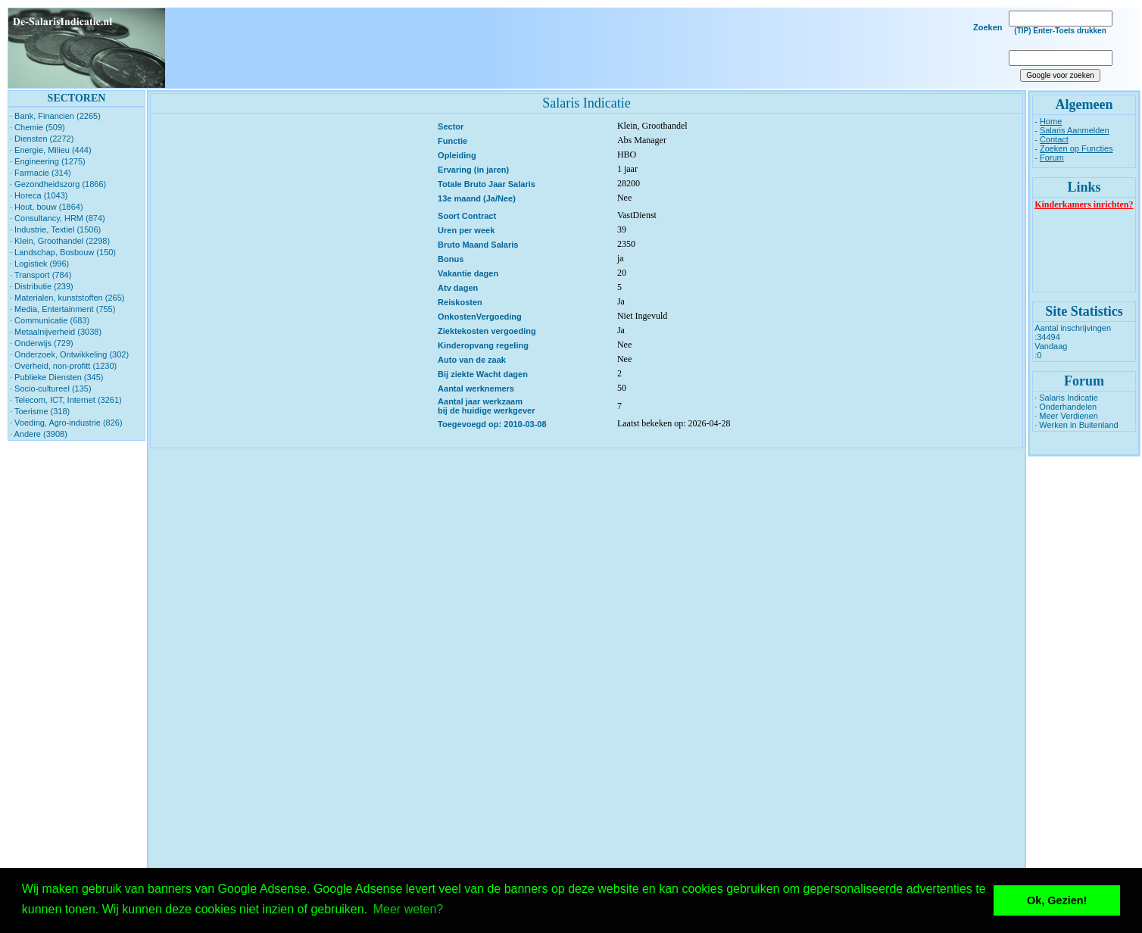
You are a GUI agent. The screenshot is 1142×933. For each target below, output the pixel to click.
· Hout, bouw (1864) (46, 206)
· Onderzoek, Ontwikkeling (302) (69, 354)
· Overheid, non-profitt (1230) (63, 365)
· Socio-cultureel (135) (51, 388)
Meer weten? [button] (408, 909)
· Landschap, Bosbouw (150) (63, 252)
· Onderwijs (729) (41, 343)
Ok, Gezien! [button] (1057, 900)
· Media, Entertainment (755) (62, 309)
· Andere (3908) (38, 433)
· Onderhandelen (1065, 406)
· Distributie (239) (41, 286)
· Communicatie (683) (49, 320)
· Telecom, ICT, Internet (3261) (66, 399)
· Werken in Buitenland (1076, 424)
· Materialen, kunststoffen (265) (67, 297)
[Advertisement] (581, 48)
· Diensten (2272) (41, 138)
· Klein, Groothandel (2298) (60, 240)
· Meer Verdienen (1066, 415)
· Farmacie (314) (40, 172)
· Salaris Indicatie (1066, 397)
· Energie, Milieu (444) (51, 149)
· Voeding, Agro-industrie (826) (66, 422)
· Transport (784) (40, 274)
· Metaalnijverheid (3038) (55, 331)
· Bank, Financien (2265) (55, 115)
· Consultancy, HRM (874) (57, 218)
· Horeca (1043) (38, 195)
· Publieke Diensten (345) (57, 377)
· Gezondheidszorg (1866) (58, 184)
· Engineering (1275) (48, 161)
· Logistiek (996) (39, 263)
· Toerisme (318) (40, 411)
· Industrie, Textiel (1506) (55, 229)
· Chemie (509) (37, 127)
